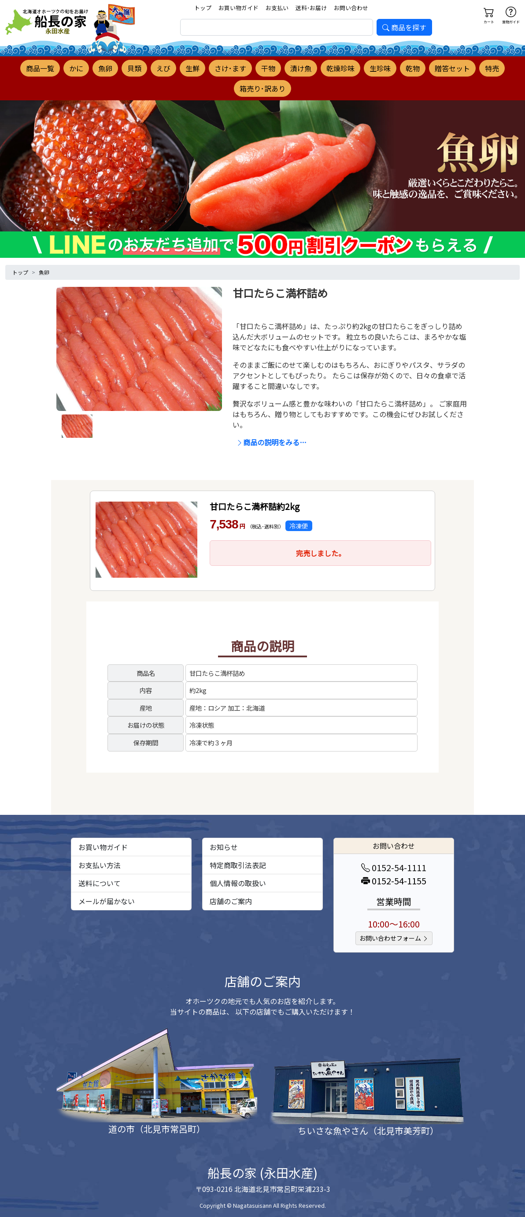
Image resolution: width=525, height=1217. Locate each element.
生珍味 (380, 68)
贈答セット (452, 68)
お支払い (277, 8)
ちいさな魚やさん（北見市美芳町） (368, 1130)
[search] (276, 27)
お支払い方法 (99, 865)
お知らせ (224, 847)
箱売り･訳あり (262, 88)
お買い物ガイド (238, 8)
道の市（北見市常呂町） (156, 1128)
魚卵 (105, 68)
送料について (99, 883)
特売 (492, 68)
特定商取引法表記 (238, 865)
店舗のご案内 (231, 901)
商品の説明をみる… (271, 442)
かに (76, 68)
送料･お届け (311, 8)
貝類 (134, 68)
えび (163, 68)
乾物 (413, 68)
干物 (268, 68)
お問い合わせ (351, 8)
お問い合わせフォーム (394, 938)
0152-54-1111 (393, 867)
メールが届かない (106, 901)
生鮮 (192, 68)
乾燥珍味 (340, 68)
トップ (202, 8)
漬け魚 (300, 68)
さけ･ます (230, 68)
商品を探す (404, 27)
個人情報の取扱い (238, 883)
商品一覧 (40, 68)
